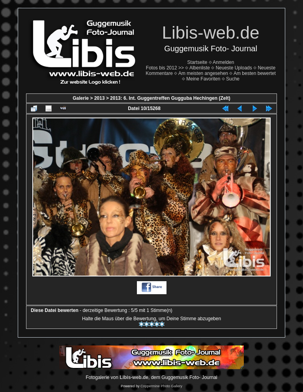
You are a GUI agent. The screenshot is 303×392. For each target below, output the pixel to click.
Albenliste (199, 68)
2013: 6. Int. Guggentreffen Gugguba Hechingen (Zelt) (170, 98)
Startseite (197, 62)
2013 (99, 98)
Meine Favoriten (203, 79)
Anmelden (223, 62)
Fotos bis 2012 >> (165, 68)
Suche (232, 79)
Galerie (81, 98)
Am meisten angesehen (203, 73)
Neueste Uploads (234, 68)
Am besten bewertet (255, 73)
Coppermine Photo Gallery (161, 386)
